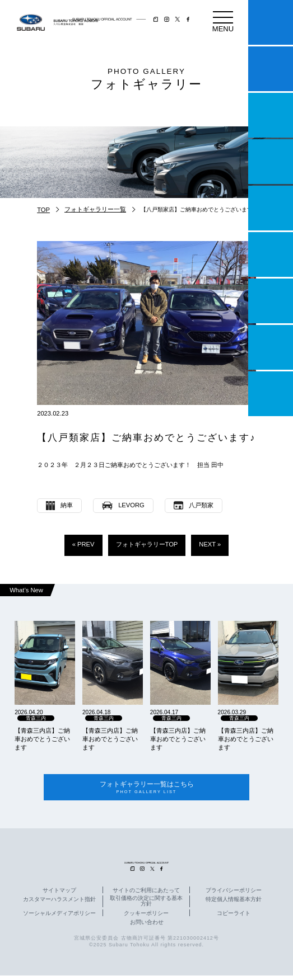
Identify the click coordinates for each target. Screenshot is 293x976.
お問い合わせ (147, 923)
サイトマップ (59, 891)
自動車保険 (270, 301)
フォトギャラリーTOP (147, 544)
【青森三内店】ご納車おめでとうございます (42, 739)
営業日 (270, 161)
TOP (43, 209)
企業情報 (270, 347)
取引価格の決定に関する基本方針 (146, 901)
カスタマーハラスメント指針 (59, 900)
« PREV (83, 544)
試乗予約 (270, 68)
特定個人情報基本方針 (234, 900)
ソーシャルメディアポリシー (59, 914)
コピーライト (233, 914)
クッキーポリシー (146, 914)
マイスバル (270, 22)
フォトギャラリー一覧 (95, 209)
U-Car (270, 254)
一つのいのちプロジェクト (270, 115)
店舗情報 (270, 208)
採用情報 (270, 393)
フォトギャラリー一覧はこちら (146, 788)
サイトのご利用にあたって (146, 891)
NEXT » (210, 544)
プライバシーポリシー (234, 891)
